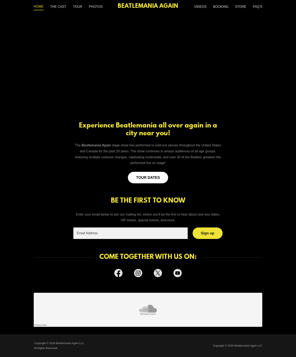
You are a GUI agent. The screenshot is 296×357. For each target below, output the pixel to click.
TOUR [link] (77, 6)
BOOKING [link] (221, 6)
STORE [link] (240, 6)
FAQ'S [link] (257, 6)
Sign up (207, 233)
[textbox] (130, 233)
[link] (148, 6)
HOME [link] (39, 6)
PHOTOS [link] (96, 6)
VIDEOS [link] (200, 6)
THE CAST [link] (58, 6)
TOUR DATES (148, 178)
